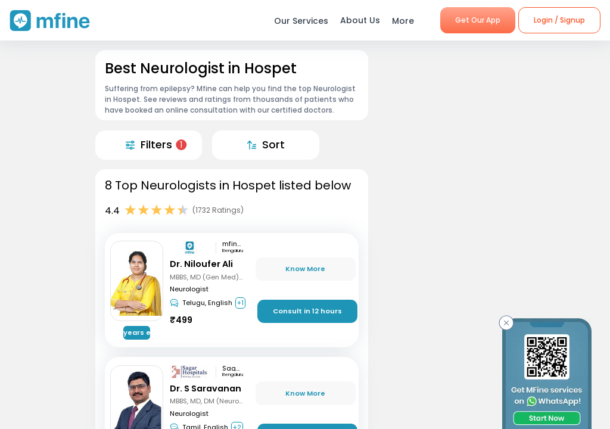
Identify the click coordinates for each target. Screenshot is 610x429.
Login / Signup (559, 20)
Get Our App (477, 20)
